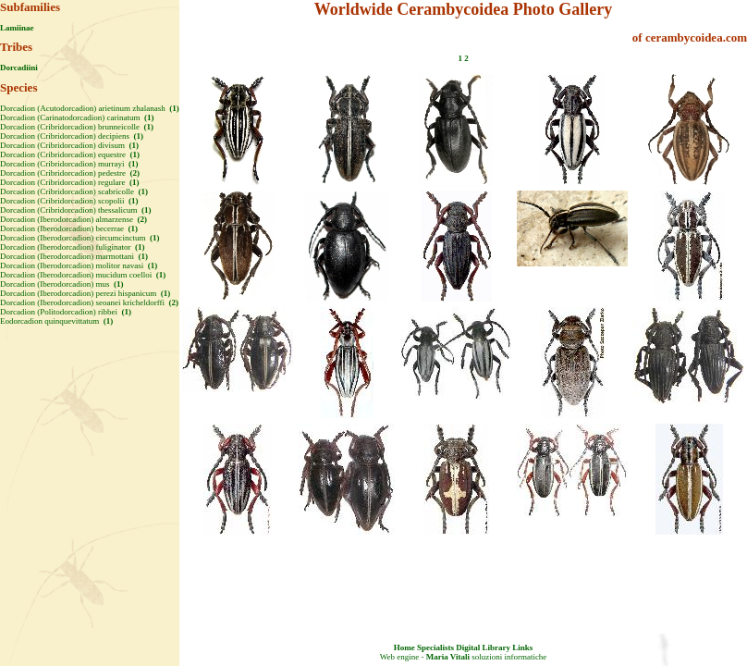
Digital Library (483, 647)
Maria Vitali (448, 656)
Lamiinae (17, 27)
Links (522, 647)
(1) (173, 108)
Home (404, 647)
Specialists (435, 647)
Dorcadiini (19, 67)
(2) (134, 173)
